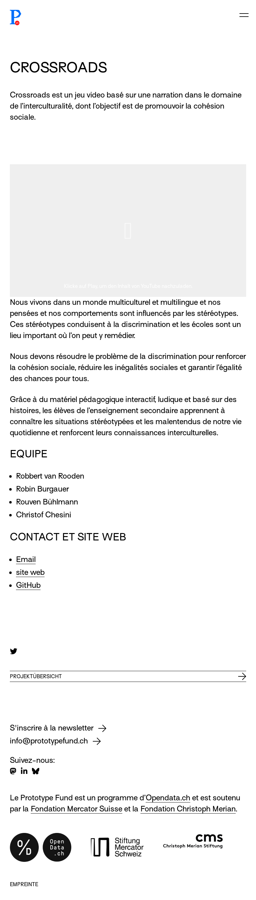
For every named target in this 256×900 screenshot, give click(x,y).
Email (26, 559)
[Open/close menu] (244, 14)
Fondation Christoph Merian (188, 808)
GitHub (28, 585)
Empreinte (24, 884)
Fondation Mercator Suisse (76, 808)
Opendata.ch (168, 797)
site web (30, 572)
